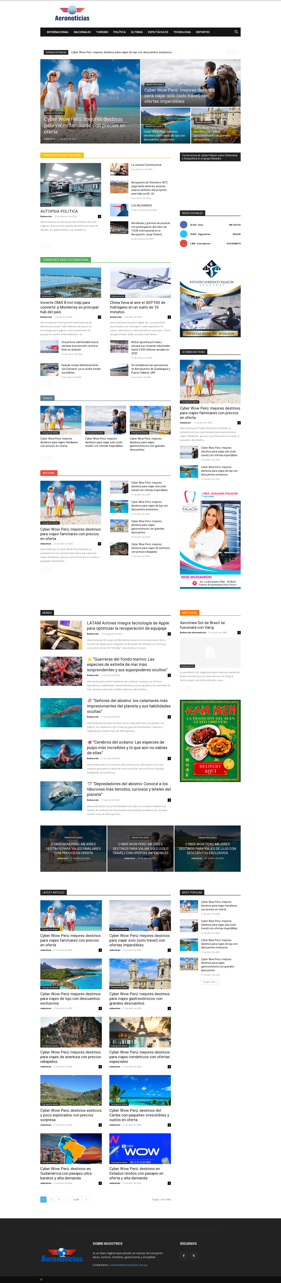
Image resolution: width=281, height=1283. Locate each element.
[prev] (229, 52)
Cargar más (210, 981)
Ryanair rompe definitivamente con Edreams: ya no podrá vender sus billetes (81, 369)
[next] (235, 52)
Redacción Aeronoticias (193, 632)
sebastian (45, 543)
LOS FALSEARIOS (141, 205)
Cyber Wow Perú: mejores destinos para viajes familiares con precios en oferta (59, 442)
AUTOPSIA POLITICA (59, 211)
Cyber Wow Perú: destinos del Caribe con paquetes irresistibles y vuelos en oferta (139, 1115)
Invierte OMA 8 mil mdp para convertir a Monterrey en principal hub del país (69, 307)
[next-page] (48, 245)
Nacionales (82, 32)
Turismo (102, 32)
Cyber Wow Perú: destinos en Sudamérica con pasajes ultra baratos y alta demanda (66, 1173)
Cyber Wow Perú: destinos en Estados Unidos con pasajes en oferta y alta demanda (136, 1173)
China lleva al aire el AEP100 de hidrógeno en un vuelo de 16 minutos (137, 307)
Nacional (45, 205)
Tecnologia (182, 32)
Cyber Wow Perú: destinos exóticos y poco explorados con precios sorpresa (71, 1115)
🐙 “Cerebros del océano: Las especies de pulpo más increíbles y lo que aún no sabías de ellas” (127, 747)
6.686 (76, 1199)
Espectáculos (158, 32)
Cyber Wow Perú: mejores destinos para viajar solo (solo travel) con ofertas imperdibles (125, 52)
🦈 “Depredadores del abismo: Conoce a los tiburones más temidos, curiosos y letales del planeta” (129, 789)
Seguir (237, 234)
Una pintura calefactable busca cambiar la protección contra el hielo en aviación (80, 346)
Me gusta (235, 224)
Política (119, 32)
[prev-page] (42, 245)
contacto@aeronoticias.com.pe (128, 1265)
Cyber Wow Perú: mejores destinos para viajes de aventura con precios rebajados (150, 548)
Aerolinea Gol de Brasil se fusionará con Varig (202, 625)
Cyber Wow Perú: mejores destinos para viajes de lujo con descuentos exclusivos (149, 505)
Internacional (58, 32)
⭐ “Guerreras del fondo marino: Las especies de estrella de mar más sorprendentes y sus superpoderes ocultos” (127, 664)
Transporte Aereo (54, 113)
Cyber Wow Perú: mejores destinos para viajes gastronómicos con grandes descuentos (147, 444)
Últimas (137, 32)
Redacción (46, 216)
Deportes (203, 32)
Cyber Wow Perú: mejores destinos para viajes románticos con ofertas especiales (139, 1057)
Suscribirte (234, 243)
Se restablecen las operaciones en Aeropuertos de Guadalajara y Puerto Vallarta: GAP (150, 369)
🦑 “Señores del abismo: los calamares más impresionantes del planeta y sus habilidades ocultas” (129, 706)
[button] (236, 32)
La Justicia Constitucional (146, 164)
